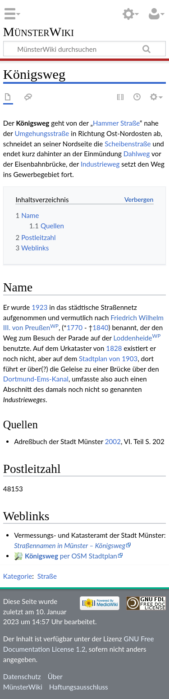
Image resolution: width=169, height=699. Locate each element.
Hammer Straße (116, 123)
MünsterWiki (38, 32)
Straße (47, 576)
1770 (74, 327)
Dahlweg (136, 154)
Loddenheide (137, 338)
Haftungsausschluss (78, 687)
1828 (114, 348)
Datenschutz (22, 676)
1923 (39, 307)
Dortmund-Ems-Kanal (36, 379)
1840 (100, 327)
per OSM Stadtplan (71, 556)
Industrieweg (100, 164)
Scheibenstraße (128, 144)
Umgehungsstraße (41, 133)
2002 (113, 441)
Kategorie (17, 576)
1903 (129, 358)
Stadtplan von (99, 358)
